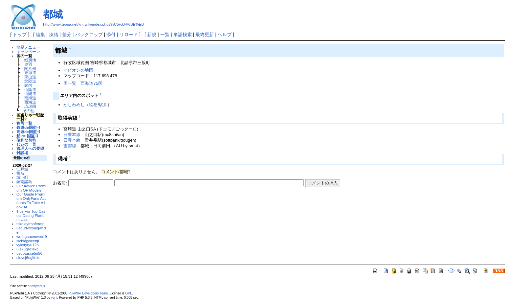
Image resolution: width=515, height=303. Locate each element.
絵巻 (93, 104)
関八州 (30, 68)
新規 (151, 34)
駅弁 (103, 104)
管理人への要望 (30, 148)
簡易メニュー (28, 47)
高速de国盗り (28, 131)
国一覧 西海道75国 (82, 83)
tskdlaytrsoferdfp (30, 223)
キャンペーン (28, 51)
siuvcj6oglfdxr (28, 257)
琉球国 (30, 106)
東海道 (30, 72)
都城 (53, 14)
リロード (129, 34)
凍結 (53, 34)
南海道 (30, 98)
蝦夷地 (30, 60)
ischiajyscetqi (27, 241)
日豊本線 (71, 134)
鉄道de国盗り (28, 127)
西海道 (30, 102)
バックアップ (89, 34)
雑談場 (22, 153)
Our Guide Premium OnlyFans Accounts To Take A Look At (31, 200)
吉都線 (69, 145)
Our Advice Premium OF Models (31, 188)
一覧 (164, 34)
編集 (40, 34)
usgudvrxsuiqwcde (31, 230)
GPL (128, 293)
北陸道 (30, 81)
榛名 (20, 173)
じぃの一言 (26, 144)
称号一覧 (24, 123)
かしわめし (74, 104)
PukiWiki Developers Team (88, 293)
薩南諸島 (24, 181)
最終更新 (204, 34)
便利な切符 (26, 140)
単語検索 (182, 34)
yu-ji (54, 297)
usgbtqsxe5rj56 (29, 253)
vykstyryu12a (27, 245)
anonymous (36, 286)
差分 (66, 34)
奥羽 (28, 64)
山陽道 (30, 93)
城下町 (22, 177)
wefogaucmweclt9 (31, 236)
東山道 (30, 77)
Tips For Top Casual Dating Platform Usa (31, 215)
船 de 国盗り (27, 136)
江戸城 (22, 169)
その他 (28, 110)
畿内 (28, 85)
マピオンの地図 (78, 70)
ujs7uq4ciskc (27, 249)
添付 (111, 34)
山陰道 (30, 89)
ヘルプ (225, 34)
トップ (20, 34)
